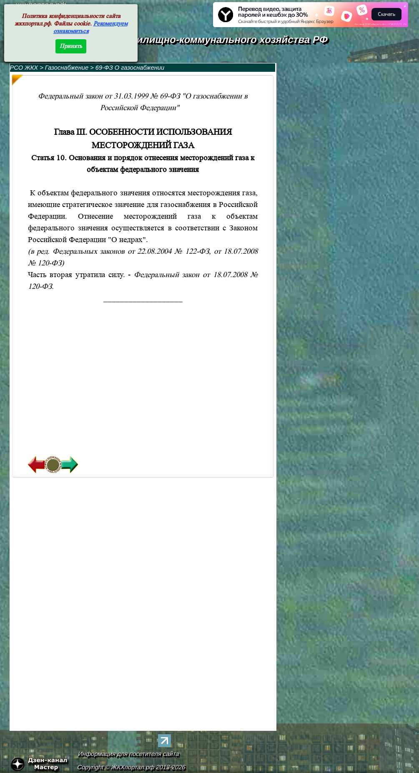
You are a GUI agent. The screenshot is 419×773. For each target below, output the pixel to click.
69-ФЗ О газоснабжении (129, 67)
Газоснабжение (67, 67)
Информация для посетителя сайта (128, 753)
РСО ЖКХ (24, 67)
